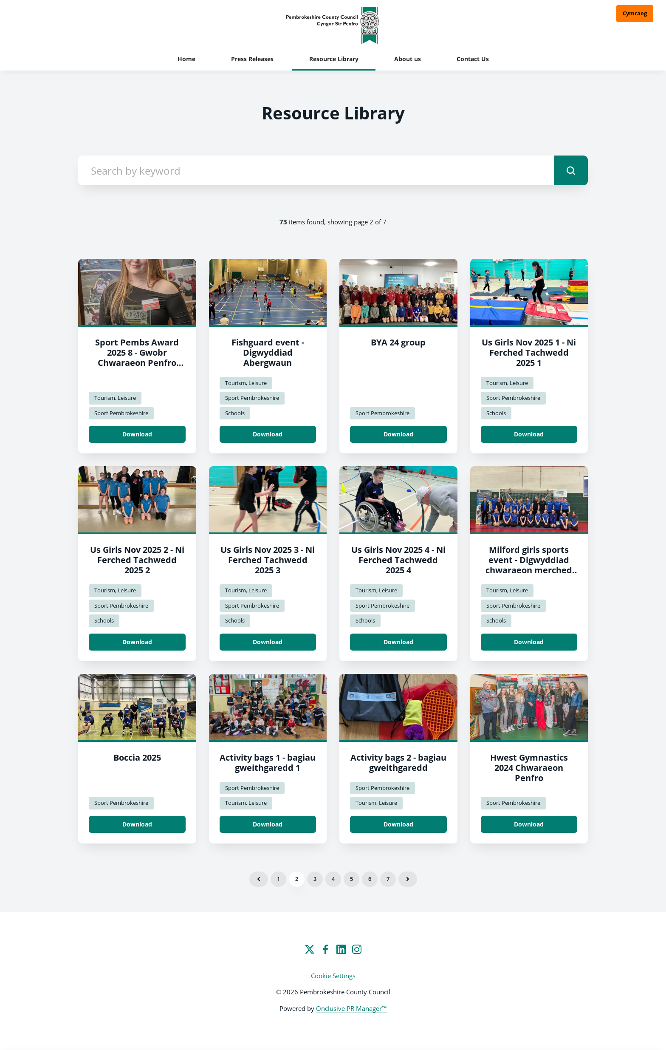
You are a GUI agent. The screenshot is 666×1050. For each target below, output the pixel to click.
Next (407, 879)
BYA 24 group (398, 342)
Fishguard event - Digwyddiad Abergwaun (267, 352)
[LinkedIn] (341, 949)
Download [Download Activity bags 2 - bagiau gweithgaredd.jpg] (398, 824)
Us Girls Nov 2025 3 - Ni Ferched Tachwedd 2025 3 (267, 560)
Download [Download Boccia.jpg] (137, 824)
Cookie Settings (333, 975)
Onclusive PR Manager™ (351, 1008)
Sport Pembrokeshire (121, 413)
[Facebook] (325, 949)
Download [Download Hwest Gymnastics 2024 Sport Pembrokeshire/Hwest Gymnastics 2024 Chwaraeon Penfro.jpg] (529, 824)
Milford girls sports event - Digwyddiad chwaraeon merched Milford (528, 565)
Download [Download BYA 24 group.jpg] (398, 434)
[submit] (571, 170)
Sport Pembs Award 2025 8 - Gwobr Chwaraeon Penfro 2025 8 (137, 358)
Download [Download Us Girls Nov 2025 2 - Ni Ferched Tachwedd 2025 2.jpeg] (137, 642)
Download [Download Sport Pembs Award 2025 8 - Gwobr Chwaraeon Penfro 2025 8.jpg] (137, 434)
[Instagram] (356, 949)
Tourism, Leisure (115, 398)
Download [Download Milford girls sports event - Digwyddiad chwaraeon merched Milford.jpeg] (529, 642)
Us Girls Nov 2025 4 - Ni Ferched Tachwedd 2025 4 (398, 560)
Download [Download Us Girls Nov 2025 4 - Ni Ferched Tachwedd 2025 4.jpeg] (398, 642)
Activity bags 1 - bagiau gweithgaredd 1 (268, 762)
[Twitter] (309, 949)
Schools (235, 413)
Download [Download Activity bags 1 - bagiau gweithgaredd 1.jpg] (267, 824)
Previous (258, 879)
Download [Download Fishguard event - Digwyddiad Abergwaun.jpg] (267, 434)
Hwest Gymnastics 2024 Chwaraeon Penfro (529, 768)
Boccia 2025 (137, 757)
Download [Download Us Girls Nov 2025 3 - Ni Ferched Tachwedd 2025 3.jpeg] (267, 642)
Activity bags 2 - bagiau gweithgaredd (398, 762)
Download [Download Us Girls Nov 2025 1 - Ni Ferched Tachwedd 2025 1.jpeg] (529, 434)
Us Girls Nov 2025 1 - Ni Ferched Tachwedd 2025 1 (529, 352)
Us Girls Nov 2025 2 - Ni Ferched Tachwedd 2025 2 (137, 560)
